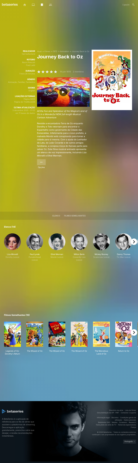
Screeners (123, 422)
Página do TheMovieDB (24, 102)
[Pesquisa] (133, 4)
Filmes (47, 51)
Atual (39, 51)
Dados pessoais (130, 420)
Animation (64, 51)
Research (132, 422)
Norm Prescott (28, 62)
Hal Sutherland (28, 54)
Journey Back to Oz (80, 51)
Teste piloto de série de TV (106, 425)
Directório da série (116, 410)
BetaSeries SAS (104, 422)
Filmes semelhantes (75, 216)
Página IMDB (29, 99)
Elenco (56, 216)
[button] (12, 248)
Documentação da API (105, 413)
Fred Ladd (30, 65)
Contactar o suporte (128, 413)
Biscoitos (114, 418)
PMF (117, 413)
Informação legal (103, 418)
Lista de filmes (130, 410)
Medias (114, 422)
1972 (55, 51)
